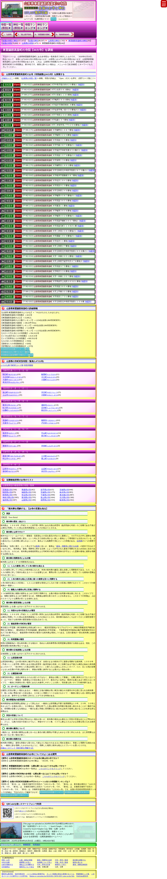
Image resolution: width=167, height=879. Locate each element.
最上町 (48, 459)
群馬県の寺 (7, 495)
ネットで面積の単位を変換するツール (60, 874)
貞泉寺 (9, 221)
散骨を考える (77, 862)
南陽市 (10, 436)
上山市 (11, 395)
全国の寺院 (7, 43)
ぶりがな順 (5, 365)
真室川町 (12, 456)
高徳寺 (9, 140)
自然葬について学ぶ (44, 862)
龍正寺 (9, 291)
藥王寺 (9, 281)
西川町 (49, 436)
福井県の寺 (7, 500)
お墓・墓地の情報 (25, 860)
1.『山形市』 (8, 34)
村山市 (10, 459)
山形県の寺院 (27, 43)
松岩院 (9, 160)
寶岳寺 (9, 236)
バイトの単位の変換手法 (36, 874)
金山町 (11, 392)
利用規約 (36, 845)
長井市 (9, 433)
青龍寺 (9, 201)
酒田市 (47, 405)
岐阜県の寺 (64, 500)
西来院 (9, 196)
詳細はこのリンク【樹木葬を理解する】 (17, 748)
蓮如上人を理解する (26, 864)
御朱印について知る (26, 867)
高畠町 (11, 420)
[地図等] (81, 85)
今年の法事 (6, 862)
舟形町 (49, 446)
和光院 (9, 302)
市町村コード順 (16, 365)
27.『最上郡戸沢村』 (25, 34)
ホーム (53, 18)
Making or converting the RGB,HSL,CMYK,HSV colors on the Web (52, 876)
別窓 (27, 348)
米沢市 (48, 471)
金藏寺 (8, 120)
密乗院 (9, 261)
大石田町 (12, 377)
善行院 (9, 211)
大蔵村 (11, 380)
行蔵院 (9, 135)
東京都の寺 (64, 495)
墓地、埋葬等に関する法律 (67, 546)
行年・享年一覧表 (61, 860)
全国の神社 (33, 41)
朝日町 (10, 374)
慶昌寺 (8, 125)
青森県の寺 (26, 490)
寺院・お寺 (6, 860)
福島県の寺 (26, 492)
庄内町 (50, 408)
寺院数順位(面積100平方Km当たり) (15, 354)
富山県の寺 (45, 497)
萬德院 (9, 251)
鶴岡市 (48, 420)
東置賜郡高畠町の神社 (77, 41)
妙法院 (9, 271)
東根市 (10, 446)
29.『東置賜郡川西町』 (43, 34)
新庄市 (49, 410)
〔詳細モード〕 (6, 78)
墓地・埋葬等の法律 (44, 860)
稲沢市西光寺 (20, 874)
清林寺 (9, 191)
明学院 (9, 276)
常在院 (9, 165)
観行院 (8, 100)
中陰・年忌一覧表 (61, 862)
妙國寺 (9, 266)
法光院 (9, 246)
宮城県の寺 (64, 490)
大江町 (48, 377)
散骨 (38, 546)
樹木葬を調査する (79, 860)
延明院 (8, 95)
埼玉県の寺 (26, 495)
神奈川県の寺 (8, 497)
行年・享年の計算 (43, 864)
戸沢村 (48, 423)
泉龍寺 (9, 206)
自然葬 (79, 541)
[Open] (17, 84)
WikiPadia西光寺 (82, 876)
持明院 (9, 150)
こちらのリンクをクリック (50, 769)
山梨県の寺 (26, 500)
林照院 (9, 297)
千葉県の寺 (45, 495)
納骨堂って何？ (60, 864)
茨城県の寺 (45, 492)
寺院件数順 (28, 365)
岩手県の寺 (45, 490)
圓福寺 (8, 90)
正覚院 (9, 180)
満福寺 (9, 256)
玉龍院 (8, 110)
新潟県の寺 (26, 497)
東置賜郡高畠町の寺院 (51, 43)
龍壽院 (9, 286)
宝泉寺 (9, 241)
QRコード (22, 811)
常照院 (9, 170)
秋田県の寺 (7, 492)
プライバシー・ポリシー (10, 845)
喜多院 (8, 105)
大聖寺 (9, 216)
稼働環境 (27, 845)
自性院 (9, 155)
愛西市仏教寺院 (7, 874)
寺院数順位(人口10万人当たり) (13, 351)
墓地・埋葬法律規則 (80, 864)
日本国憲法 (6, 867)
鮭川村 (11, 408)
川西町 (49, 395)
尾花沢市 (12, 382)
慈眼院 (9, 145)
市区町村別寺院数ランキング (13, 348)
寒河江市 (10, 405)
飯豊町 (48, 374)
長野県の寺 (45, 500)
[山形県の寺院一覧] (29, 78)
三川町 (48, 456)
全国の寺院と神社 (10, 41)
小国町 (48, 380)
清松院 (9, 186)
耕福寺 (9, 130)
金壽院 (8, 115)
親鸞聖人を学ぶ (25, 862)
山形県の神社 (53, 41)
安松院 (8, 85)
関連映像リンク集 (82, 874)
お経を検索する (7, 864)
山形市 (10, 469)
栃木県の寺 (64, 492)
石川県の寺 (64, 497)
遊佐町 (9, 471)
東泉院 (9, 231)
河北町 (49, 392)
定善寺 (9, 226)
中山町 (49, 433)
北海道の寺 (7, 490)
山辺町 (49, 469)
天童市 (10, 423)
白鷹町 (11, 410)
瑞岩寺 (9, 175)
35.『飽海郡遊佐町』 (63, 34)
